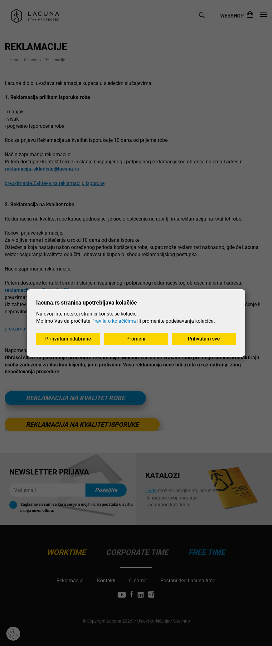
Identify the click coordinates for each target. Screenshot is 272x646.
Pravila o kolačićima (113, 321)
